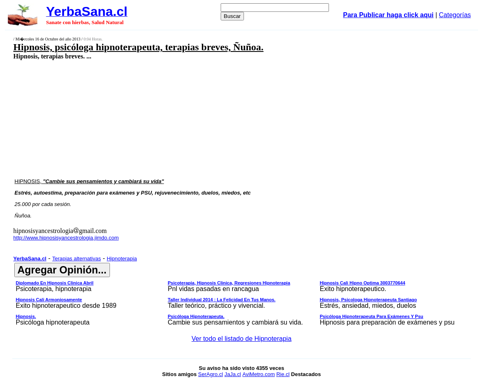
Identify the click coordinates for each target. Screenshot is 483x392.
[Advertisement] (199, 118)
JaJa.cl (232, 374)
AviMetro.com (258, 374)
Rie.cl (283, 374)
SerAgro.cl (210, 374)
